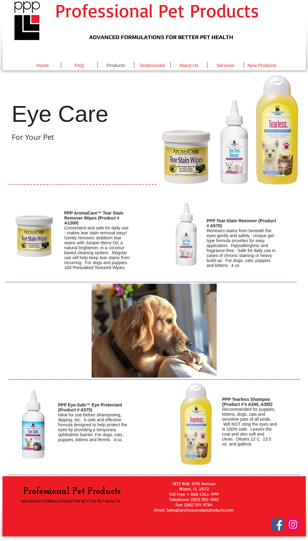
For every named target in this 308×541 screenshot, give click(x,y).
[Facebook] (278, 524)
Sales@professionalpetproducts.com (200, 509)
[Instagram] (293, 524)
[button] (35, 236)
